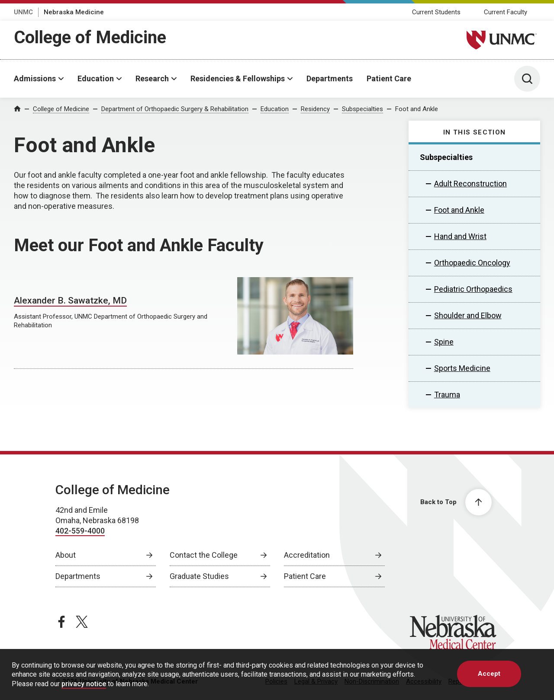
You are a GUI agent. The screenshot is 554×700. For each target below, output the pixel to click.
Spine (444, 341)
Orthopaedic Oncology (472, 262)
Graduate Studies (199, 576)
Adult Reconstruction (470, 183)
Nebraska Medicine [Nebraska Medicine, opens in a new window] (74, 12)
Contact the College (204, 554)
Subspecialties (362, 109)
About (65, 554)
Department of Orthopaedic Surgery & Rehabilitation (174, 109)
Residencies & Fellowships (237, 78)
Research (152, 78)
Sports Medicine (462, 368)
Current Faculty (505, 12)
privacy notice (83, 684)
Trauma (447, 394)
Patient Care (389, 78)
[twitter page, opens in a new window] (82, 622)
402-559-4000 (80, 530)
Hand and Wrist (460, 236)
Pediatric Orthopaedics (473, 289)
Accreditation (307, 554)
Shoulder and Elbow (468, 315)
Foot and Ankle (416, 109)
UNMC (23, 12)
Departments (329, 78)
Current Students (436, 12)
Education (95, 78)
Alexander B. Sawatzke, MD (70, 300)
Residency (315, 109)
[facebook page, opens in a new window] (61, 622)
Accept (489, 674)
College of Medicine (90, 37)
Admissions (35, 78)
